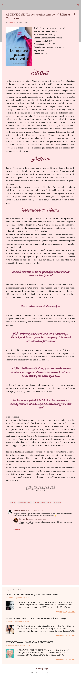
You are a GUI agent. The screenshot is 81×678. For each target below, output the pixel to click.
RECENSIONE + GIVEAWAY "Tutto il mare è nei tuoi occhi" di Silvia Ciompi (36, 618)
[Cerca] (78, 5)
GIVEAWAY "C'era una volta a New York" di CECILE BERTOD (29, 642)
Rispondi (16, 530)
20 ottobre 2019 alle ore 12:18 (36, 511)
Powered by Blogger (40, 669)
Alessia (13, 502)
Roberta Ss (23, 519)
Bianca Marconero (24, 502)
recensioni (57, 502)
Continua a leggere (65, 612)
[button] (74, 14)
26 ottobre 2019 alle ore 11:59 (37, 519)
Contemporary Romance (42, 502)
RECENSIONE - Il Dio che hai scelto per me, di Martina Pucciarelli (32, 594)
